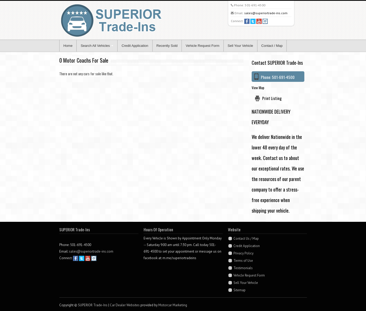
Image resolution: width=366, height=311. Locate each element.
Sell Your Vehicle (240, 46)
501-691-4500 (255, 5)
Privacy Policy (243, 253)
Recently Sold (167, 46)
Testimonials (243, 268)
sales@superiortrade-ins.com (265, 13)
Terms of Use (243, 260)
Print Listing (272, 98)
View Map (258, 87)
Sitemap (239, 290)
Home (68, 46)
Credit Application (134, 46)
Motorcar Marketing (172, 305)
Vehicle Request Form (202, 46)
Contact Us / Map (246, 238)
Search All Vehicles (97, 46)
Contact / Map (272, 46)
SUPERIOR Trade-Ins (93, 305)
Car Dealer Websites (125, 305)
